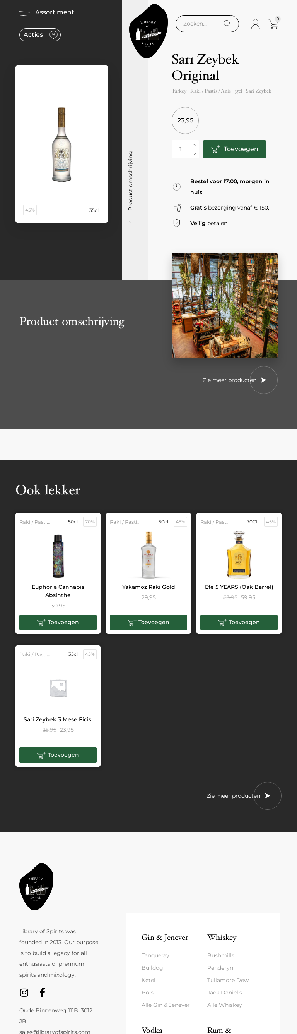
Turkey (179, 91)
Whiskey (221, 937)
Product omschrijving (130, 181)
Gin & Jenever (165, 937)
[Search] (227, 24)
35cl (238, 91)
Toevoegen (241, 149)
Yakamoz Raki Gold (148, 586)
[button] (58, 622)
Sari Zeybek (258, 91)
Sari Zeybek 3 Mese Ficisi (58, 719)
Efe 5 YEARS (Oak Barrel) (239, 586)
